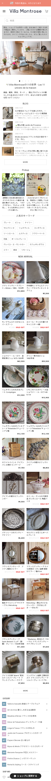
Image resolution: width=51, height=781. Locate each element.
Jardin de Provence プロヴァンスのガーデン (24, 695)
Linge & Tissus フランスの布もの (21, 689)
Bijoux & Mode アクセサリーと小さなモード (25, 707)
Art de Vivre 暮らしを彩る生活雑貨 (21, 671)
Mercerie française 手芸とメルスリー (22, 713)
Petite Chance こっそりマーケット (21, 719)
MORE (25, 162)
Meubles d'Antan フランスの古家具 (21, 677)
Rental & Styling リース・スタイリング (23, 725)
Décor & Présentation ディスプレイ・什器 (24, 683)
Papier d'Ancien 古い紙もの (18, 701)
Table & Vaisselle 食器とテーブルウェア (23, 665)
